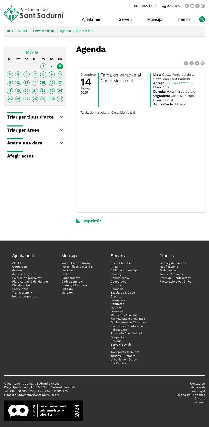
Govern (17, 270)
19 (18, 91)
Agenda (65, 31)
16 (51, 82)
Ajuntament (92, 19)
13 (26, 82)
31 (60, 99)
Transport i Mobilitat (125, 352)
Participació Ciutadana (127, 326)
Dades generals (72, 281)
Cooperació (118, 281)
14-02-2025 (84, 31)
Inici (10, 31)
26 (18, 99)
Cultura (116, 285)
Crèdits (200, 398)
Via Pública (118, 363)
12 (18, 82)
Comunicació (120, 278)
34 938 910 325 (22, 391)
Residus (116, 341)
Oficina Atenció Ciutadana (129, 322)
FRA (153, 5)
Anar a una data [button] (35, 143)
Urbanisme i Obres (124, 359)
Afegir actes (20, 156)
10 (60, 74)
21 (35, 91)
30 (52, 99)
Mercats (67, 292)
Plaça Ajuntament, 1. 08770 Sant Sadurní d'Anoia (38, 387)
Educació (117, 289)
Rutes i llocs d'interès (76, 266)
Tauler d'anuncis (171, 274)
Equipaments (70, 278)
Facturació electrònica (175, 281)
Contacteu (197, 383)
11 (9, 82)
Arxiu (114, 266)
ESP (137, 5)
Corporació (20, 266)
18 (10, 91)
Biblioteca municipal (125, 270)
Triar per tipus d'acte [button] (35, 117)
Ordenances (168, 270)
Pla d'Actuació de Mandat (30, 281)
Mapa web (197, 387)
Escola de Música (123, 292)
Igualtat (116, 307)
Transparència (22, 292)
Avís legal (198, 391)
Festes (65, 274)
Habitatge (117, 304)
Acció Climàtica (121, 263)
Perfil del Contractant (175, 278)
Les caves (68, 270)
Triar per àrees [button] (35, 130)
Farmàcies (118, 300)
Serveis (125, 19)
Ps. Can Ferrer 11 (179, 83)
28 (35, 99)
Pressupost (20, 289)
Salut (114, 348)
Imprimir (91, 221)
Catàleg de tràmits (173, 263)
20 (26, 91)
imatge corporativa (25, 296)
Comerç (116, 274)
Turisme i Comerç (123, 356)
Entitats (67, 289)
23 (52, 91)
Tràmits (183, 19)
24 (60, 91)
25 (10, 99)
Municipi (154, 19)
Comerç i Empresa (74, 285)
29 (43, 99)
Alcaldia (17, 263)
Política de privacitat (27, 278)
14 (35, 82)
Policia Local (119, 329)
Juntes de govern (24, 274)
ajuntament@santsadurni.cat (35, 395)
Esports (116, 296)
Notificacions (169, 266)
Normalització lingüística (128, 318)
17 (60, 82)
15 (43, 82)
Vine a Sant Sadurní (75, 263)
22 (43, 91)
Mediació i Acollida (124, 315)
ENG (145, 5)
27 (26, 99)
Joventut (117, 311)
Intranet (199, 402)
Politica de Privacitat (190, 395)
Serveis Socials (44, 31)
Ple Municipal (21, 285)
